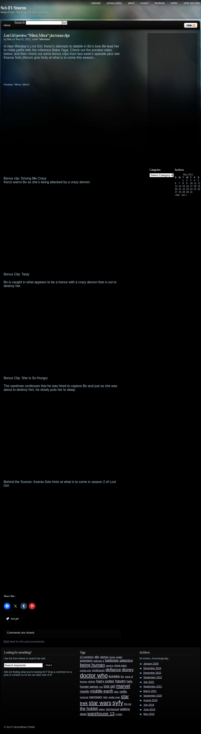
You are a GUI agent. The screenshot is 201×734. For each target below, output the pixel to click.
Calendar (96, 3)
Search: (20, 22)
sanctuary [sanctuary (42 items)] (95, 697)
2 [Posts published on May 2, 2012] (186, 180)
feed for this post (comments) (24, 641)
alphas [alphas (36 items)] (104, 656)
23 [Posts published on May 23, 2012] (187, 189)
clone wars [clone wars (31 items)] (120, 665)
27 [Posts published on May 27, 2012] (176, 192)
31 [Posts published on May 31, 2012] (191, 192)
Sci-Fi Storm (13, 7)
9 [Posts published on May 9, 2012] (186, 183)
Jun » (184, 195)
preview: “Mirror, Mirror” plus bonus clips (37, 35)
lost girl (15, 618)
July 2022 (149, 682)
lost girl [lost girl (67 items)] (109, 686)
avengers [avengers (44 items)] (86, 660)
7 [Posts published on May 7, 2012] (179, 183)
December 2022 (152, 672)
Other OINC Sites (192, 3)
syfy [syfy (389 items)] (117, 702)
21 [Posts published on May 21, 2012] (180, 189)
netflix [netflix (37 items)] (123, 691)
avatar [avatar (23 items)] (119, 657)
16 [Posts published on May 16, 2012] (187, 186)
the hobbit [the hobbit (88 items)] (89, 708)
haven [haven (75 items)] (120, 681)
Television (44, 39)
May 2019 (149, 714)
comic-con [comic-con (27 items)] (85, 670)
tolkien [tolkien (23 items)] (102, 709)
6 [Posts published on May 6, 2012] (175, 183)
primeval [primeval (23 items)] (84, 697)
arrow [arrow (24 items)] (112, 657)
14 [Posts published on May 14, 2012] (180, 186)
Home (7, 25)
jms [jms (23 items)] (101, 687)
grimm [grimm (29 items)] (91, 681)
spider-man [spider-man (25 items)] (114, 697)
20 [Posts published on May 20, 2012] (176, 189)
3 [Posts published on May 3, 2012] (190, 180)
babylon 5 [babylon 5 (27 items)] (99, 660)
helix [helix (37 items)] (129, 681)
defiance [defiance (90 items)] (113, 669)
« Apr (177, 195)
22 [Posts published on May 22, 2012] (183, 189)
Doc (9, 39)
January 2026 (151, 663)
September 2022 (153, 677)
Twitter (174, 3)
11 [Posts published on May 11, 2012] (195, 183)
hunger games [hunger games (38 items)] (89, 686)
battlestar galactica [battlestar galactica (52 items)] (119, 660)
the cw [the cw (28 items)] (127, 704)
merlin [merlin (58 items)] (84, 691)
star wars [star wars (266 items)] (100, 703)
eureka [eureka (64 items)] (114, 676)
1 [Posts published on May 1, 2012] (183, 180)
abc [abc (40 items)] (97, 656)
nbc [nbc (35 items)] (116, 691)
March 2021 (150, 691)
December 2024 (152, 668)
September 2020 (153, 695)
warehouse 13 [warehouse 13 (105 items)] (101, 713)
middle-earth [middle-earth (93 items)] (101, 691)
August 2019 (150, 700)
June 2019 (149, 709)
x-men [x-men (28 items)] (118, 714)
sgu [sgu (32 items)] (105, 697)
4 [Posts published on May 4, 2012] (194, 180)
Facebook (160, 3)
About (131, 3)
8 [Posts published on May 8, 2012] (183, 183)
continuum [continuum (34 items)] (98, 670)
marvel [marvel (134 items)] (123, 686)
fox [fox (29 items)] (122, 676)
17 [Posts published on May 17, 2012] (191, 186)
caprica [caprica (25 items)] (109, 665)
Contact (144, 3)
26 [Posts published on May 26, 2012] (199, 189)
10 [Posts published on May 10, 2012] (191, 183)
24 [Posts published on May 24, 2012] (191, 189)
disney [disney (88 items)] (128, 669)
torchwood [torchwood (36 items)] (112, 709)
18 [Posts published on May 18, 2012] (195, 186)
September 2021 (153, 686)
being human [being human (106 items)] (92, 664)
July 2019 (149, 704)
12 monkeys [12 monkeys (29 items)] (87, 657)
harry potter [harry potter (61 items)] (105, 681)
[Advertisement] (70, 71)
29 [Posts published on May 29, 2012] (183, 192)
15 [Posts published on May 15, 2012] (183, 186)
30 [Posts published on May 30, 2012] (187, 192)
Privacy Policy (114, 3)
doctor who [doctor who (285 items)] (94, 675)
